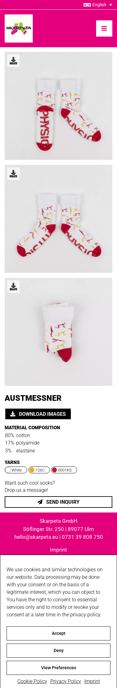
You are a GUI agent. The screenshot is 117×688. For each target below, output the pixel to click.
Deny (59, 655)
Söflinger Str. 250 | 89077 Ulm (58, 529)
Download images (38, 414)
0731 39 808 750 (82, 537)
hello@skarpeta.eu (36, 537)
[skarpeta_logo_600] (19, 17)
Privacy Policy (58, 557)
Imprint (58, 550)
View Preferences (58, 672)
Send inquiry (58, 502)
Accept (59, 638)
